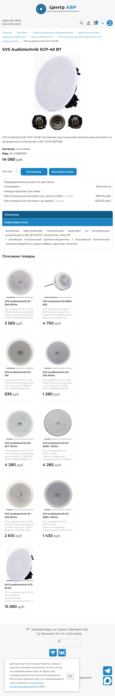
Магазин (22, 32)
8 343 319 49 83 (11, 24)
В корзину (34, 171)
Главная (7, 32)
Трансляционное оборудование (53, 32)
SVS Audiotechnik (42, 37)
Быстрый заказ (63, 171)
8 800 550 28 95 (11, 20)
